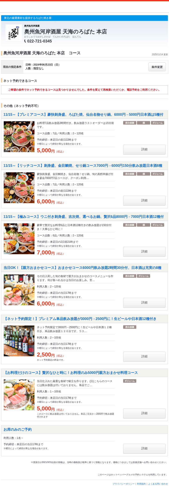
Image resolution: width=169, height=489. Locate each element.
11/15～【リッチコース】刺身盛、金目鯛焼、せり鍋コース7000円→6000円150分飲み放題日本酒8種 (83, 165)
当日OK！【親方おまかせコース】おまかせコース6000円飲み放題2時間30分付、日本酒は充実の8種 (82, 268)
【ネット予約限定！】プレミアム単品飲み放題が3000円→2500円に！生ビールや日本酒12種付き (80, 319)
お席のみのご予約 (18, 429)
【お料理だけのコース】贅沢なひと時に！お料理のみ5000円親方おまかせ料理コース (71, 373)
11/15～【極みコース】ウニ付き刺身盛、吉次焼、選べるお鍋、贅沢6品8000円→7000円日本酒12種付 (84, 217)
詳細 (144, 149)
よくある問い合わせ (158, 484)
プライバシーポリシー (124, 484)
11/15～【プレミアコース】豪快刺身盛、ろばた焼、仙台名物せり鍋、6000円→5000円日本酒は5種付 (83, 114)
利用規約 (141, 484)
